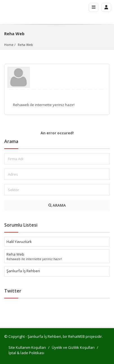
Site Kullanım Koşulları (27, 347)
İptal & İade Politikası (26, 352)
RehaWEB (76, 336)
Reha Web (25, 45)
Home (9, 45)
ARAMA (57, 205)
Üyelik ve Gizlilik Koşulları (73, 347)
